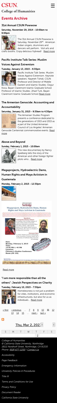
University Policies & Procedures (18, 371)
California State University (15, 397)
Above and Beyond (13, 141)
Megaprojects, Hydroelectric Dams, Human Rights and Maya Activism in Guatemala (24, 175)
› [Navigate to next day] (53, 325)
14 (17, 313)
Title (5, 376)
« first (5, 310)
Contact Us (33, 349)
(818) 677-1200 (17, 349)
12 (53, 310)
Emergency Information (14, 365)
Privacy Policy (9, 387)
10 (42, 310)
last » (43, 313)
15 (23, 313)
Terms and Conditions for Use (17, 381)
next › (34, 313)
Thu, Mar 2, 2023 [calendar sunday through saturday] (29, 325)
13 (12, 313)
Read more (49, 51)
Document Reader (11, 392)
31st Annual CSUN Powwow (19, 25)
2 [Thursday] (37, 335)
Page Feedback (9, 360)
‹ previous (16, 310)
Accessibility (8, 355)
